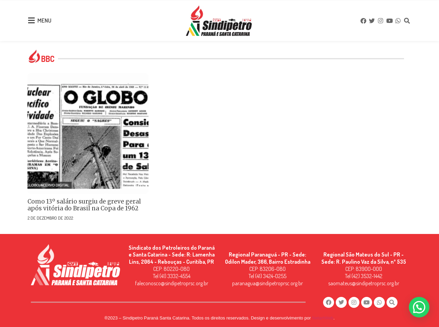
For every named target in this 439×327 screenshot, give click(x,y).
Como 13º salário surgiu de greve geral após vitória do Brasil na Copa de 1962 (84, 203)
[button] (419, 307)
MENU (44, 20)
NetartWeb (322, 316)
